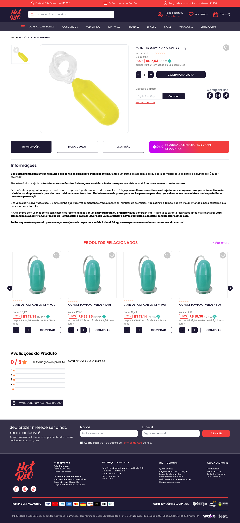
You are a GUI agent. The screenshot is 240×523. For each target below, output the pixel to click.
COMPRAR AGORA (181, 75)
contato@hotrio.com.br (66, 471)
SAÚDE (25, 37)
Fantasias (114, 26)
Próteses (133, 26)
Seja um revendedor (169, 482)
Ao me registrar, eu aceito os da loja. (118, 443)
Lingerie (151, 26)
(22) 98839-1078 (62, 468)
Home (14, 37)
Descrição (123, 146)
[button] (38, 403)
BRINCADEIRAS (208, 26)
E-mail (147, 427)
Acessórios (93, 26)
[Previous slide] (9, 288)
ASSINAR (216, 433)
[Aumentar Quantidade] (28, 330)
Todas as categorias (40, 26)
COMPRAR (47, 330)
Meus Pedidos (214, 471)
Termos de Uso (132, 443)
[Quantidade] (144, 74)
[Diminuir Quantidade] (16, 330)
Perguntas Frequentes (170, 474)
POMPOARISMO (43, 37)
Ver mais (219, 242)
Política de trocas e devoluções (175, 479)
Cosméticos (70, 26)
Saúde (167, 26)
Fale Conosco (214, 476)
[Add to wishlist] (226, 47)
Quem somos (166, 468)
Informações (31, 146)
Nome (85, 427)
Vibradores (186, 26)
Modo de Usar (77, 146)
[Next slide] (230, 288)
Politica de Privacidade (171, 476)
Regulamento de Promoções (173, 471)
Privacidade (213, 468)
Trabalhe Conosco (216, 474)
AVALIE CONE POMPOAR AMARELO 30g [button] (37, 403)
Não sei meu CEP (145, 102)
